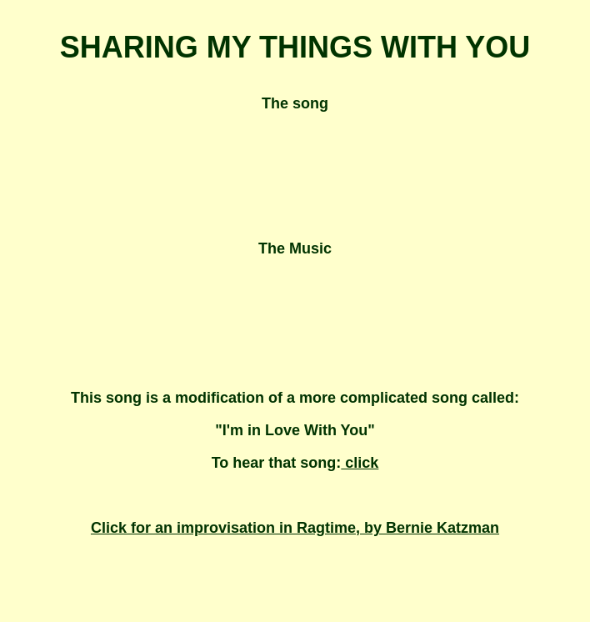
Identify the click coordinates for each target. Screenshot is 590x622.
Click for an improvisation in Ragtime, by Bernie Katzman (295, 527)
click (359, 462)
